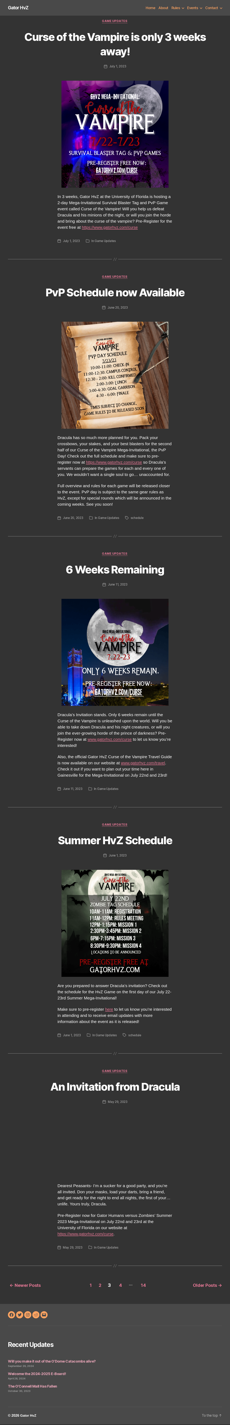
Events (192, 8)
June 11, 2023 (117, 586)
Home (150, 8)
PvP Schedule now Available (115, 292)
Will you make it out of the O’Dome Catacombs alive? (52, 1362)
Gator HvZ (19, 8)
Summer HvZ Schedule (115, 841)
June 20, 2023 (117, 308)
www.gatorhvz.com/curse (111, 740)
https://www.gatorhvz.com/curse (111, 227)
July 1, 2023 (117, 67)
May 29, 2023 (117, 1103)
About (163, 8)
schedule (139, 519)
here (109, 1010)
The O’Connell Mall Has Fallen (32, 1387)
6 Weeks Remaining (115, 569)
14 (144, 1286)
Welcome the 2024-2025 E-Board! (37, 1374)
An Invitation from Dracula (115, 1087)
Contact (211, 8)
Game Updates (115, 21)
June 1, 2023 (117, 856)
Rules (176, 8)
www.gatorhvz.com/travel (144, 764)
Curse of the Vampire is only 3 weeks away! (115, 44)
